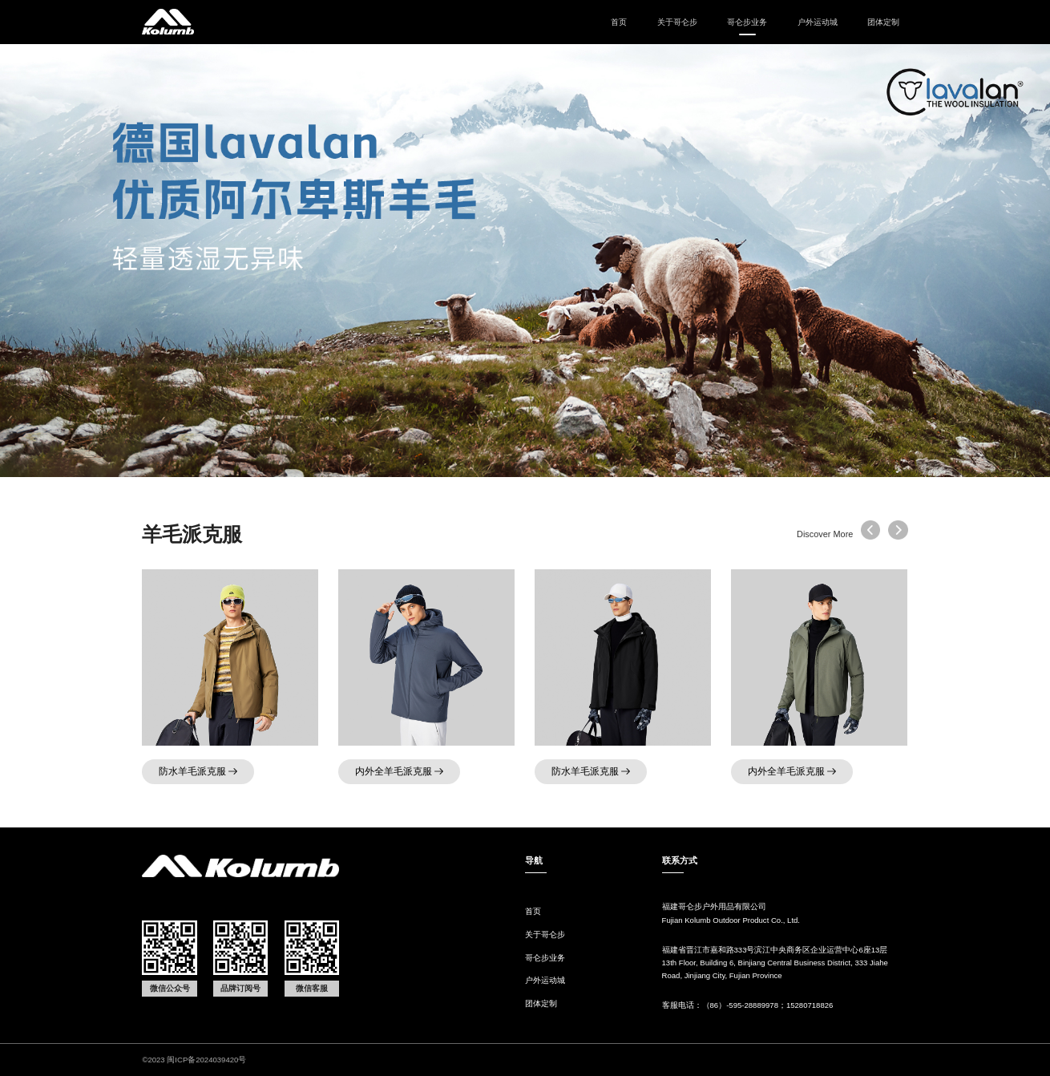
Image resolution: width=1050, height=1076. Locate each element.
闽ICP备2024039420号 (206, 1059)
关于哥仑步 (677, 22)
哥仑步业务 (545, 957)
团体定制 (883, 22)
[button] (898, 530)
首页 (619, 22)
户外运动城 (818, 22)
